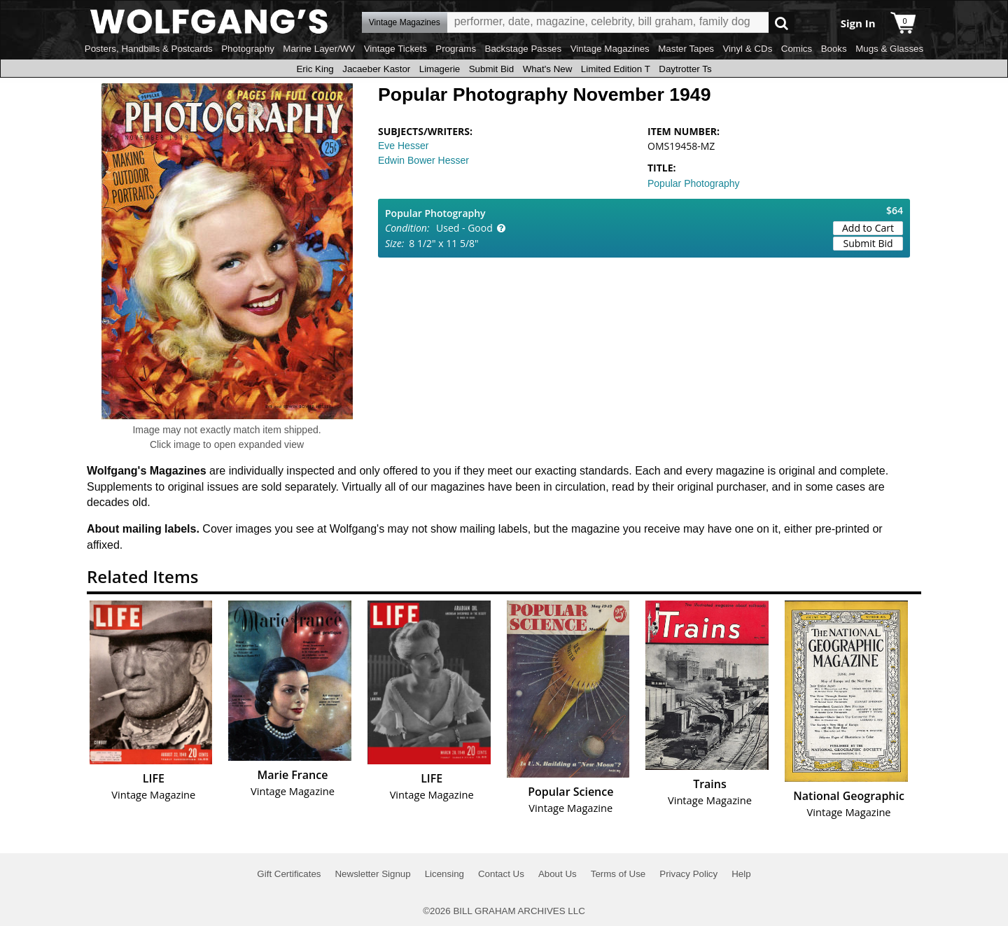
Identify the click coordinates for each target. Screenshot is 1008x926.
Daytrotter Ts (685, 69)
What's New (548, 69)
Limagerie (440, 69)
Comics (796, 48)
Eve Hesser (403, 145)
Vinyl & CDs (747, 48)
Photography (247, 48)
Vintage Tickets (395, 48)
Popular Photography (694, 183)
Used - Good (464, 227)
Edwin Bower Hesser (423, 160)
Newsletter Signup (372, 874)
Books (834, 48)
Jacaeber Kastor (376, 69)
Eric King (314, 69)
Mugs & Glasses (889, 48)
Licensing (444, 874)
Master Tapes (686, 48)
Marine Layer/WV (319, 48)
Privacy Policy (688, 874)
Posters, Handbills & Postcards (149, 48)
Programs (455, 48)
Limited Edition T (615, 69)
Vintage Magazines (610, 48)
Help (741, 874)
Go (781, 23)
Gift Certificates (289, 874)
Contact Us (501, 874)
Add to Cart (868, 227)
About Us (557, 874)
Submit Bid (491, 69)
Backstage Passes (523, 48)
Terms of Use (618, 874)
